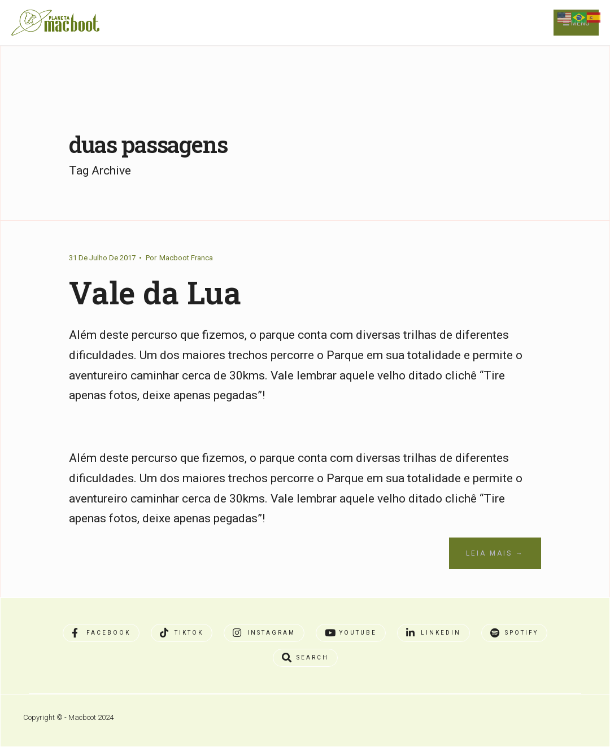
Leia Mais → (495, 553)
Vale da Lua (155, 292)
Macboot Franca (186, 258)
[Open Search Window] (305, 658)
